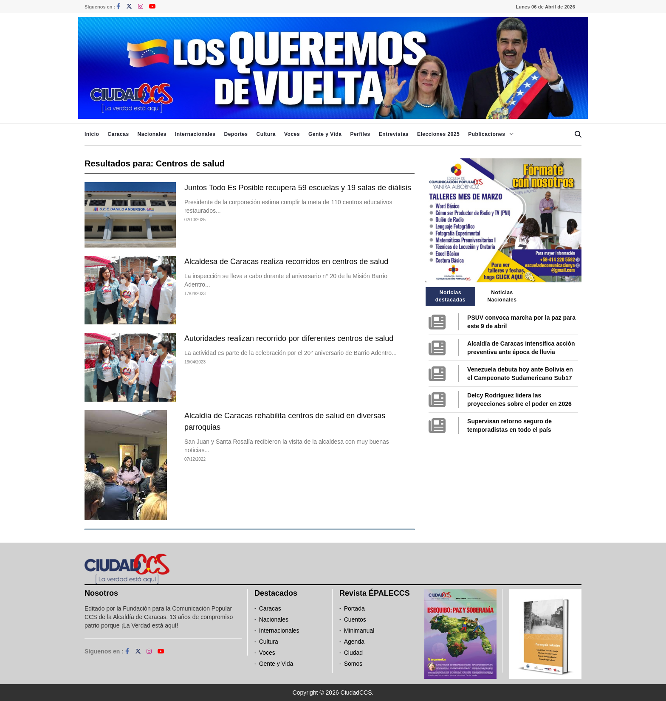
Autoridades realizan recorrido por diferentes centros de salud (288, 338)
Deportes (236, 134)
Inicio (92, 134)
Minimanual (359, 630)
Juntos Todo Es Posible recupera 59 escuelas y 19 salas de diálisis (297, 187)
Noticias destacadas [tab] (450, 296)
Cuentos (355, 619)
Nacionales (152, 134)
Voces (292, 134)
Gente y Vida (324, 134)
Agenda (354, 641)
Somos (353, 663)
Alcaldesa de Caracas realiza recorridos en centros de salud (286, 261)
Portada (354, 608)
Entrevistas (394, 134)
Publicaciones (486, 134)
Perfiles (360, 134)
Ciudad (353, 652)
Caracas (118, 134)
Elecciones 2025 (438, 134)
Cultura (266, 134)
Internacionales (195, 134)
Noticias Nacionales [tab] (501, 296)
